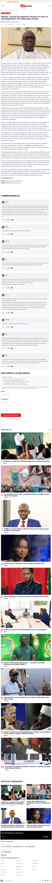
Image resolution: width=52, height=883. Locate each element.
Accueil (2, 10)
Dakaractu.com (19, 875)
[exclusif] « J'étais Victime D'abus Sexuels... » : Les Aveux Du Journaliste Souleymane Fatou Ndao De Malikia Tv (24, 663)
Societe (5, 463)
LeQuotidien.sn (19, 872)
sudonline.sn (18, 869)
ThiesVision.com (19, 863)
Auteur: (25, 394)
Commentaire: (25, 405)
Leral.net (2, 860)
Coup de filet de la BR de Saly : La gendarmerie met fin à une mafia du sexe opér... (38, 803)
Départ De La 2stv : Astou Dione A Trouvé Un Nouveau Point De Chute (24, 563)
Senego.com (18, 860)
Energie (6, 735)
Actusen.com (3, 872)
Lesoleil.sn (3, 863)
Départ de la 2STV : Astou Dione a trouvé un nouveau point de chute (38, 826)
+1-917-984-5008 (6, 852)
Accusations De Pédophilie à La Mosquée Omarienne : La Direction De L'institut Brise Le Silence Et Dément (28, 767)
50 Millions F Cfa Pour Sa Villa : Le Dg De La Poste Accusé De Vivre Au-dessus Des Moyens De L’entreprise (26, 529)
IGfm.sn (2, 866)
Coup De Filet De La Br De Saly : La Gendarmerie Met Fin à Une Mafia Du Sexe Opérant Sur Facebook (26, 495)
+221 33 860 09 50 (29, 846)
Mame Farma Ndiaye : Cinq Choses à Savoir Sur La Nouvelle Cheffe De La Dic (26, 596)
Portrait (6, 598)
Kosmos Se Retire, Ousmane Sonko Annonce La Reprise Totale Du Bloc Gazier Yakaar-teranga (26, 698)
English (24, 24)
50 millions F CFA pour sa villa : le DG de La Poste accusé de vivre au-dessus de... (12, 826)
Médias (5, 565)
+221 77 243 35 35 (6, 846)
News (6, 10)
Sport (5, 631)
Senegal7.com (19, 866)
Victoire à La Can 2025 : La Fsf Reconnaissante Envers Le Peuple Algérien (25, 629)
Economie (6, 700)
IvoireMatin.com (35, 863)
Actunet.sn (3, 875)
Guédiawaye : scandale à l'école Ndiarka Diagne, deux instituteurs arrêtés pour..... (12, 803)
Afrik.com (34, 869)
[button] (3, 219)
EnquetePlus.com (35, 860)
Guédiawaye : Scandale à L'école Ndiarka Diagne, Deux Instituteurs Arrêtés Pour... (26, 461)
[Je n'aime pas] (13, 220)
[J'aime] (7, 220)
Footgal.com (3, 869)
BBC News (34, 866)
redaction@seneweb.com (12, 858)
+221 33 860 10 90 (18, 846)
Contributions (11, 10)
